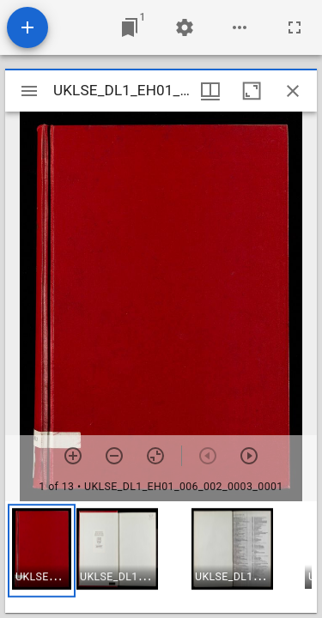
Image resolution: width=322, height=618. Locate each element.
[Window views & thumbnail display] (210, 91)
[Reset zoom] (155, 455)
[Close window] (292, 91)
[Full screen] (294, 27)
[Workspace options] (239, 27)
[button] (41, 550)
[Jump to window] (129, 27)
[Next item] (249, 455)
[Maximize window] (251, 91)
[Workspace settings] (184, 27)
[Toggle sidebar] (29, 91)
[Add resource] (27, 27)
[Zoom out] (114, 455)
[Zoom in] (73, 455)
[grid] (161, 557)
